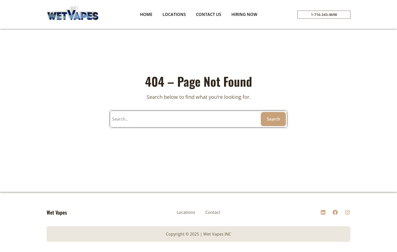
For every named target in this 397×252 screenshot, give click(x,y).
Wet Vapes (57, 212)
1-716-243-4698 (324, 14)
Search (273, 119)
